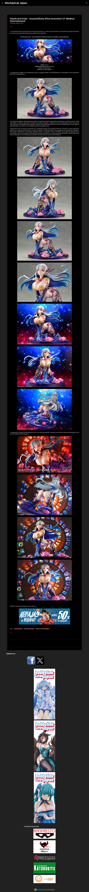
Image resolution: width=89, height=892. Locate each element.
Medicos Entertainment (42, 628)
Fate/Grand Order (29, 628)
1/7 (11, 628)
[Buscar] (87, 3)
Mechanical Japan (16, 2)
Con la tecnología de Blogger (44, 889)
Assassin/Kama (18, 628)
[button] (11, 26)
